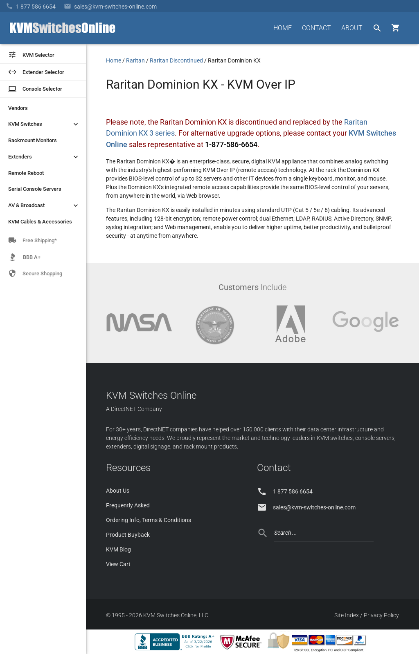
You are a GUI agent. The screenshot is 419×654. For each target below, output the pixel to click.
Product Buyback (128, 534)
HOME (282, 28)
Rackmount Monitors (32, 140)
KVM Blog (118, 549)
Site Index (346, 615)
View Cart (118, 564)
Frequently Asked (128, 505)
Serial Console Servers (34, 189)
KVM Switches (44, 124)
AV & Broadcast (44, 205)
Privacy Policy (381, 615)
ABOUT (352, 28)
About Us (117, 490)
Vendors (18, 108)
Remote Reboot (26, 173)
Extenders (44, 157)
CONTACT (316, 28)
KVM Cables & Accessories (40, 222)
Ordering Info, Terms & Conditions (148, 520)
